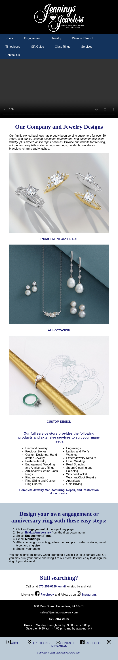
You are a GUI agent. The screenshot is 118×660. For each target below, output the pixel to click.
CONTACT (65, 643)
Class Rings (62, 46)
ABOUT (14, 643)
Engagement (32, 38)
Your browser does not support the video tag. (59, 88)
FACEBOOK (90, 643)
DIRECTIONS (38, 643)
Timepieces (12, 46)
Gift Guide (37, 46)
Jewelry (56, 38)
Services (86, 46)
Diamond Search (83, 38)
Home (9, 38)
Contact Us (12, 54)
